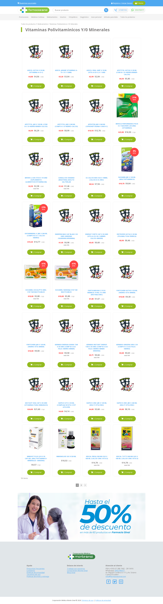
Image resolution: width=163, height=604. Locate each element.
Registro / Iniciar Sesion (122, 3)
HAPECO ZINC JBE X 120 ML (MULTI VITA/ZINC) (96, 404)
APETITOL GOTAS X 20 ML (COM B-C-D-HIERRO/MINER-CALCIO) (127, 72)
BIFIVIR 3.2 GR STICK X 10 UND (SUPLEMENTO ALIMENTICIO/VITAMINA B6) (36, 180)
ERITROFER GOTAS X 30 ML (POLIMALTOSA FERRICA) (127, 235)
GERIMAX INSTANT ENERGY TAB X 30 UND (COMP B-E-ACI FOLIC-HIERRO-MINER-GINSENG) (96, 348)
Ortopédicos (73, 17)
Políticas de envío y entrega (38, 576)
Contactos (31, 570)
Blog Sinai (71, 572)
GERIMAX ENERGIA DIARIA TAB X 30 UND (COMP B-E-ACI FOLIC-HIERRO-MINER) (66, 347)
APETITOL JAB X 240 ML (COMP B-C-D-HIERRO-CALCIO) (66, 125)
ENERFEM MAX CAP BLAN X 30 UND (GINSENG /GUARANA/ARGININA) (66, 236)
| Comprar (36, 86)
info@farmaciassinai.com (116, 576)
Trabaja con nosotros (76, 568)
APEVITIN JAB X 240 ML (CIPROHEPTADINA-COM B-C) (97, 125)
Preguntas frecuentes (36, 568)
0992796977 (139, 10)
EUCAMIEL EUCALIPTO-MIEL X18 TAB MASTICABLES (36, 291)
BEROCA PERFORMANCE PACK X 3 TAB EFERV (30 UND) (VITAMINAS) (127, 126)
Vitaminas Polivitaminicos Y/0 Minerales (64, 24)
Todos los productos (127, 17)
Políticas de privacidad (36, 572)
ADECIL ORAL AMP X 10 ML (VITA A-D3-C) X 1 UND (97, 71)
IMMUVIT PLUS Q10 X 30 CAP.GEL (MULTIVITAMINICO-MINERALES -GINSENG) (36, 458)
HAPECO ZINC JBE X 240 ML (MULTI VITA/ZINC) (127, 404)
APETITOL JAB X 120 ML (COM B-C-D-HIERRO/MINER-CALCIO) (36, 125)
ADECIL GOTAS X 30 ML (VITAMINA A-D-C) (36, 71)
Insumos (63, 17)
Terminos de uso (34, 574)
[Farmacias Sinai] (33, 10)
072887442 (123, 10)
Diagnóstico (84, 17)
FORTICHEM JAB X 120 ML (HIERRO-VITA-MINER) (36, 346)
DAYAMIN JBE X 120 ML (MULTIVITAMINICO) (127, 178)
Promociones (23, 17)
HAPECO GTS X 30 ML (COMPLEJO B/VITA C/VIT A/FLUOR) (66, 405)
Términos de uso (87, 600)
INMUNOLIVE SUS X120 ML (66, 456)
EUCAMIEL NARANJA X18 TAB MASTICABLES (66, 291)
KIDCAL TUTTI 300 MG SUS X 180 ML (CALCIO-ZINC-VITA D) (127, 457)
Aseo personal (96, 17)
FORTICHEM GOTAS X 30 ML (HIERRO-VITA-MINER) (126, 291)
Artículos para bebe (111, 17)
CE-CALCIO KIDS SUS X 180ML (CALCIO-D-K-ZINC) (97, 179)
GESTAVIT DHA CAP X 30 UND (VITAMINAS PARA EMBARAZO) (36, 404)
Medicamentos (52, 17)
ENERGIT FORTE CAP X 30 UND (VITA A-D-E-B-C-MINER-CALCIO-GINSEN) (96, 236)
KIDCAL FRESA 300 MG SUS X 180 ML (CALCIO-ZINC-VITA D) (96, 457)
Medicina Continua (37, 17)
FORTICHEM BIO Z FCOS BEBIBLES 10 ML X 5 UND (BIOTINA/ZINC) (96, 292)
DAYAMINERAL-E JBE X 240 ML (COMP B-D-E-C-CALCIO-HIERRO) (36, 235)
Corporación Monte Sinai (77, 570)
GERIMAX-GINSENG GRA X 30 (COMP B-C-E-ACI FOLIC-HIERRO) (127, 347)
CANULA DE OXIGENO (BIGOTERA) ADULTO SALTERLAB (66, 180)
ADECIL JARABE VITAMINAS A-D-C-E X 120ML (66, 71)
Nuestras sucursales (27, 3)
